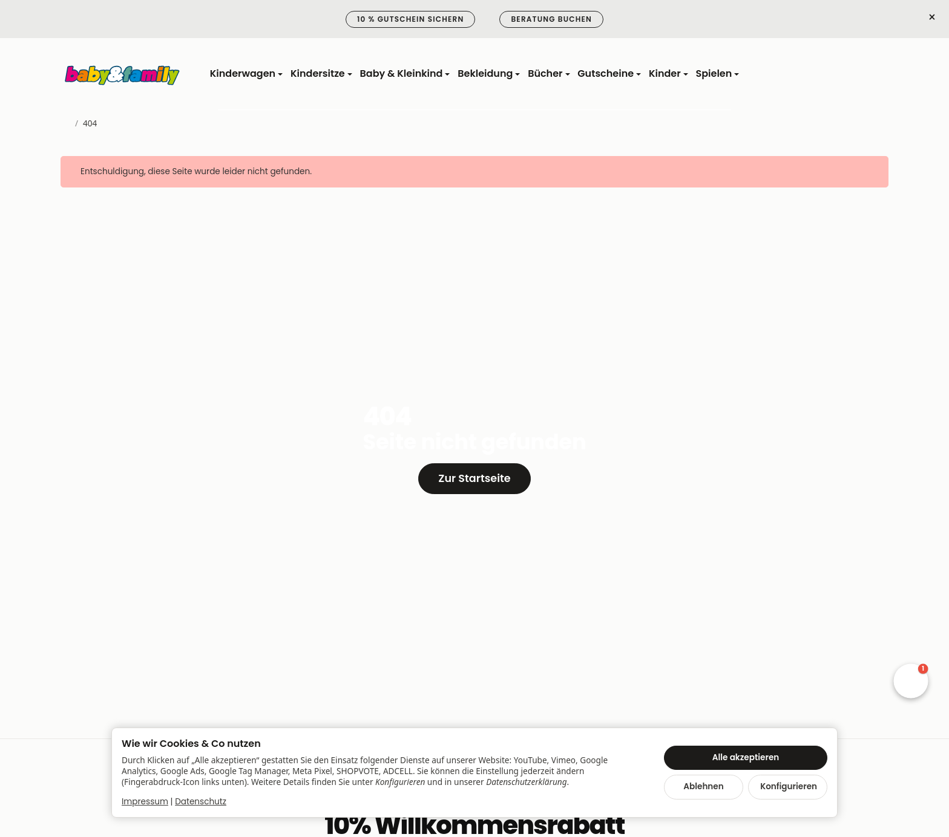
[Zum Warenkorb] (877, 74)
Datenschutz (200, 801)
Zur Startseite (474, 478)
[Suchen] (820, 74)
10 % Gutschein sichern (410, 19)
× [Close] (932, 17)
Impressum (145, 801)
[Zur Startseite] (123, 74)
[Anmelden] (849, 74)
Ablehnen (703, 786)
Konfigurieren (788, 786)
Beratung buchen (551, 19)
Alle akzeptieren (746, 757)
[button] (911, 681)
